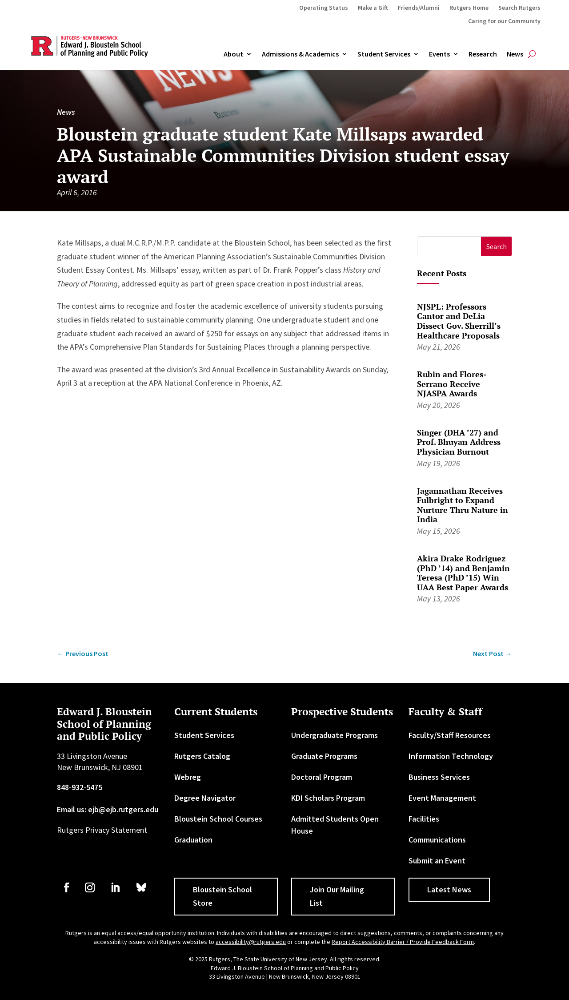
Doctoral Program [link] (321, 777)
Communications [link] (437, 840)
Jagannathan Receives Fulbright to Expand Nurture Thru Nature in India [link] (462, 505)
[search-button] (532, 54)
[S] (449, 246)
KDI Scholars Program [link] (328, 798)
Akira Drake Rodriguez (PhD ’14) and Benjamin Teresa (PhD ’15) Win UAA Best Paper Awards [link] (463, 573)
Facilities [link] (424, 819)
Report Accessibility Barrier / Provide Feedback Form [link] (403, 942)
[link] (82, 654)
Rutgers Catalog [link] (202, 756)
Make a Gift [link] (373, 8)
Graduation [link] (193, 840)
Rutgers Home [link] (469, 8)
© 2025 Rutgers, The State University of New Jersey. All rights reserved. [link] (285, 959)
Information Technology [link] (451, 756)
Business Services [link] (439, 777)
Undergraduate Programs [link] (334, 735)
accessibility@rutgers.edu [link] (251, 942)
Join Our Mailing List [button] (337, 896)
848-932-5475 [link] (79, 787)
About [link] (233, 54)
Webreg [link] (187, 777)
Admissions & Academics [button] (300, 54)
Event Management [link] (442, 798)
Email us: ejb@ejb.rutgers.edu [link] (107, 809)
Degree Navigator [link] (205, 798)
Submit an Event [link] (437, 860)
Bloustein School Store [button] (222, 896)
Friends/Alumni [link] (419, 8)
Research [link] (483, 54)
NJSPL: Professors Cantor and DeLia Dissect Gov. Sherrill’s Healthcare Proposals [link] (459, 321)
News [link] (515, 54)
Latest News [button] (449, 889)
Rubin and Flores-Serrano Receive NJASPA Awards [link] (451, 384)
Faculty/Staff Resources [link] (450, 735)
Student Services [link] (383, 54)
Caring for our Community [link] (504, 21)
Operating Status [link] (323, 8)
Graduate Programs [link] (324, 756)
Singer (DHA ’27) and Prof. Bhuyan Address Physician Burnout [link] (459, 442)
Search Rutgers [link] (519, 8)
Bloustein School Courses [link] (218, 819)
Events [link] (439, 54)
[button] (496, 246)
